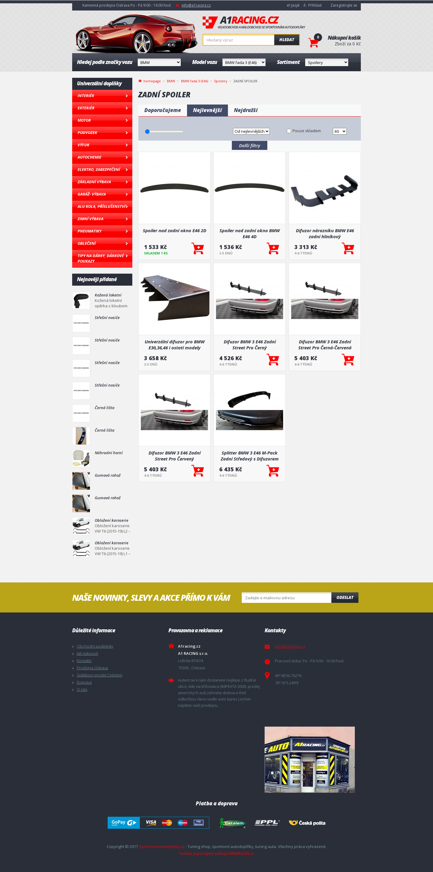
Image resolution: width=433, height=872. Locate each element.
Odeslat (344, 597)
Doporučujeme (162, 110)
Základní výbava (94, 181)
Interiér (86, 95)
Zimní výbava (90, 218)
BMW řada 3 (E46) (194, 81)
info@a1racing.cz (196, 5)
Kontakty (84, 660)
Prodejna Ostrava (92, 667)
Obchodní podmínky (95, 646)
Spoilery (220, 81)
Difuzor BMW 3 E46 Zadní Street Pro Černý (250, 345)
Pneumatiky (89, 231)
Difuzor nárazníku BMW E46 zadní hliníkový (325, 233)
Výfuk (83, 144)
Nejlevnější (207, 110)
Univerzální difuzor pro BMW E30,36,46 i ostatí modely (174, 345)
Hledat (286, 39)
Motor (84, 120)
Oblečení (87, 243)
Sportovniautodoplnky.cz (162, 846)
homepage (152, 80)
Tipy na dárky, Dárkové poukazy (101, 258)
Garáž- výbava (92, 194)
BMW (171, 81)
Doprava (84, 682)
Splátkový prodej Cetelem (99, 675)
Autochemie (89, 157)
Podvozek (87, 132)
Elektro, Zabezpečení (99, 169)
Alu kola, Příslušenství (101, 206)
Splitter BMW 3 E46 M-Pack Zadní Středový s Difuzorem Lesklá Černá (250, 456)
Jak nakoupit (87, 653)
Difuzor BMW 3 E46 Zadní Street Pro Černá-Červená (325, 345)
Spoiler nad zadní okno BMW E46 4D (250, 233)
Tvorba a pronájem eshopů (204, 853)
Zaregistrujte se (343, 5)
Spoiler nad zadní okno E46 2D (174, 230)
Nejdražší (246, 110)
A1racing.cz (254, 22)
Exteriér (86, 108)
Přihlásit (315, 5)
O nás (82, 689)
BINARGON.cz (242, 853)
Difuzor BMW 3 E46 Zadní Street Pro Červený (175, 456)
